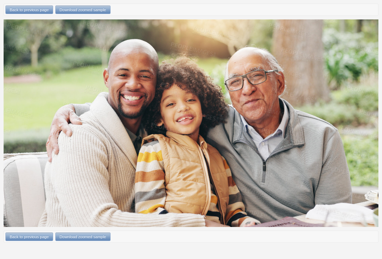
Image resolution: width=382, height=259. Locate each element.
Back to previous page (29, 10)
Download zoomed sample (83, 10)
